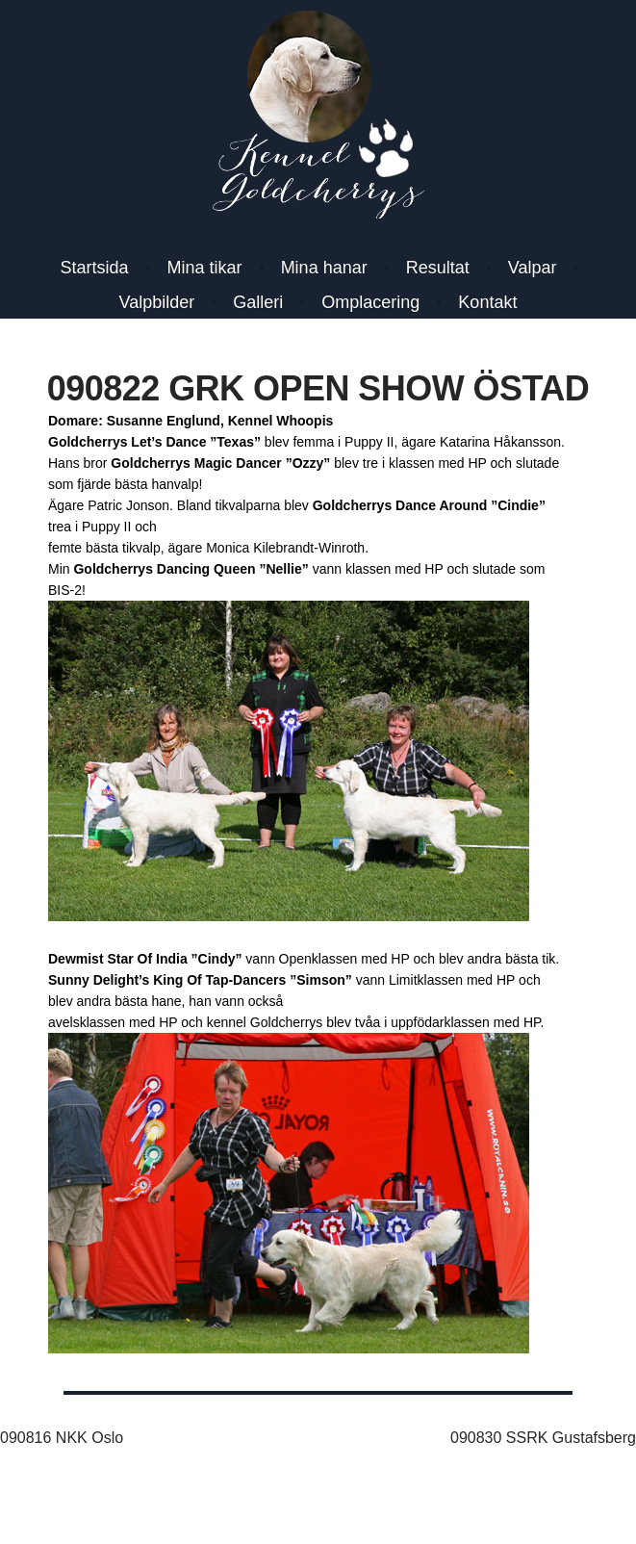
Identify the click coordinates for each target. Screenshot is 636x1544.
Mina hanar (324, 267)
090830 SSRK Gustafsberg (543, 1437)
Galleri (258, 302)
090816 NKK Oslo (61, 1437)
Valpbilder (157, 302)
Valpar (532, 267)
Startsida (95, 267)
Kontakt (487, 302)
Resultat (438, 267)
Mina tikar (204, 267)
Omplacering (370, 302)
